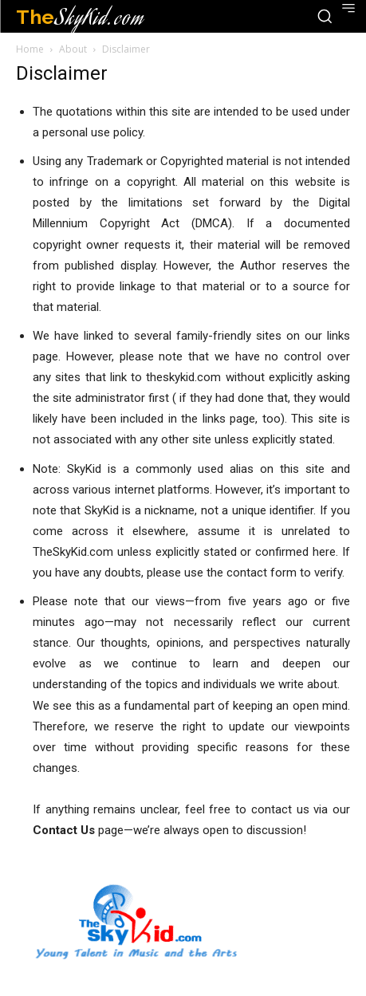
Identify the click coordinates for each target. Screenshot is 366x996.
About (73, 49)
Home (30, 49)
